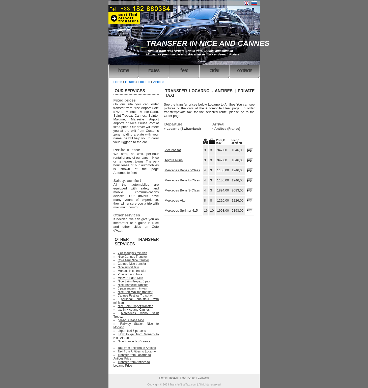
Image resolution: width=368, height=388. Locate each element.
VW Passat (173, 150)
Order (214, 70)
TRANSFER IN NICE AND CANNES (208, 43)
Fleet (184, 70)
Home (123, 70)
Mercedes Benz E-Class (182, 180)
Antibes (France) (227, 129)
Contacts (244, 70)
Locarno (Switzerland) (183, 129)
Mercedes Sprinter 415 (181, 210)
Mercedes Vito (175, 200)
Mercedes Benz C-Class (182, 170)
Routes (153, 70)
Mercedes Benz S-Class (182, 190)
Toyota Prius (174, 160)
